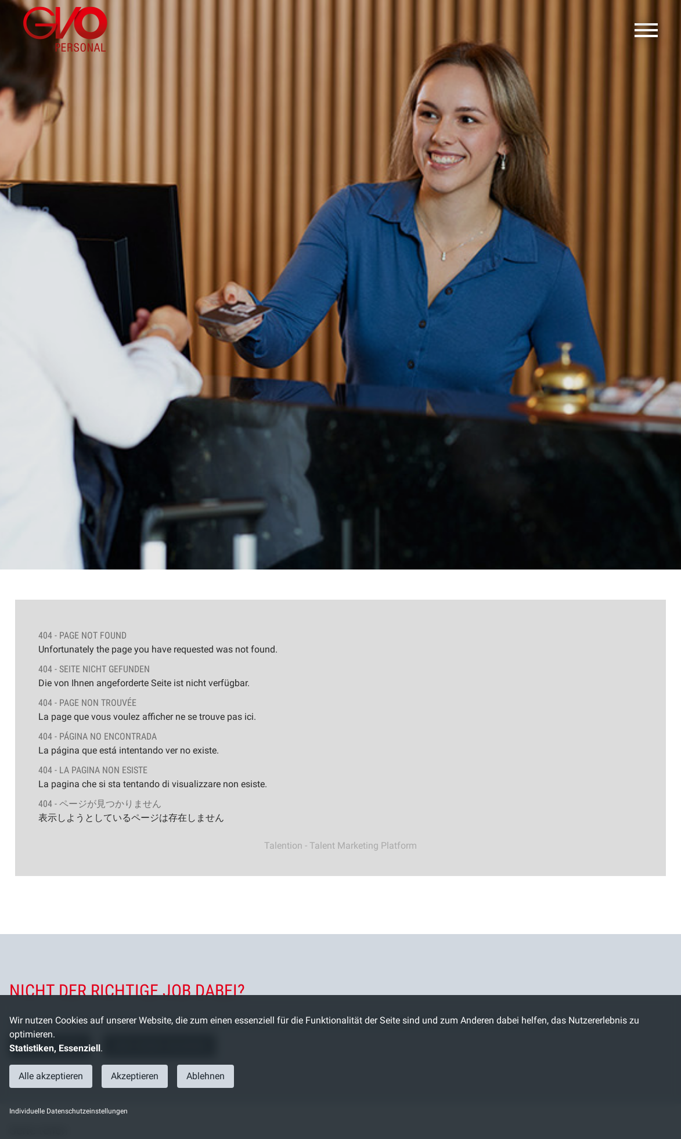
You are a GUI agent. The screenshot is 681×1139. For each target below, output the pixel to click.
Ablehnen (205, 1076)
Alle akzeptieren (51, 1076)
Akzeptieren (134, 1076)
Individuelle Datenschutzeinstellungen (68, 1111)
